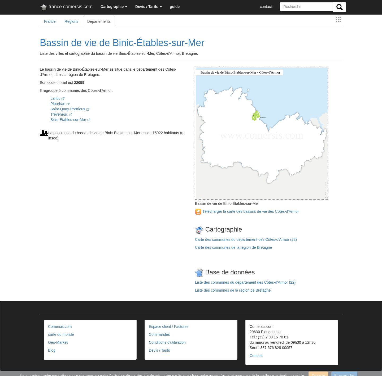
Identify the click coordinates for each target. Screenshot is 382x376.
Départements (99, 21)
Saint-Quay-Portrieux (69, 109)
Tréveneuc (61, 114)
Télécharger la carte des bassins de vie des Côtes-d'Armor (247, 211)
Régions (71, 21)
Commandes (159, 334)
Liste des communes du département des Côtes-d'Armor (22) (245, 282)
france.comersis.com (66, 7)
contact (266, 6)
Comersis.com (60, 326)
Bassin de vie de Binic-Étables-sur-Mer (122, 42)
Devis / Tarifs (159, 350)
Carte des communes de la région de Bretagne (233, 247)
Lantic (57, 98)
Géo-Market (58, 342)
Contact (256, 356)
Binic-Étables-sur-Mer (70, 119)
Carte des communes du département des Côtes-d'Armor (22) (246, 239)
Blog (51, 350)
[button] (114, 6)
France (50, 21)
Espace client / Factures (168, 326)
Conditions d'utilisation (167, 342)
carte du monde (61, 334)
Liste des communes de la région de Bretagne (233, 290)
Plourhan (60, 104)
